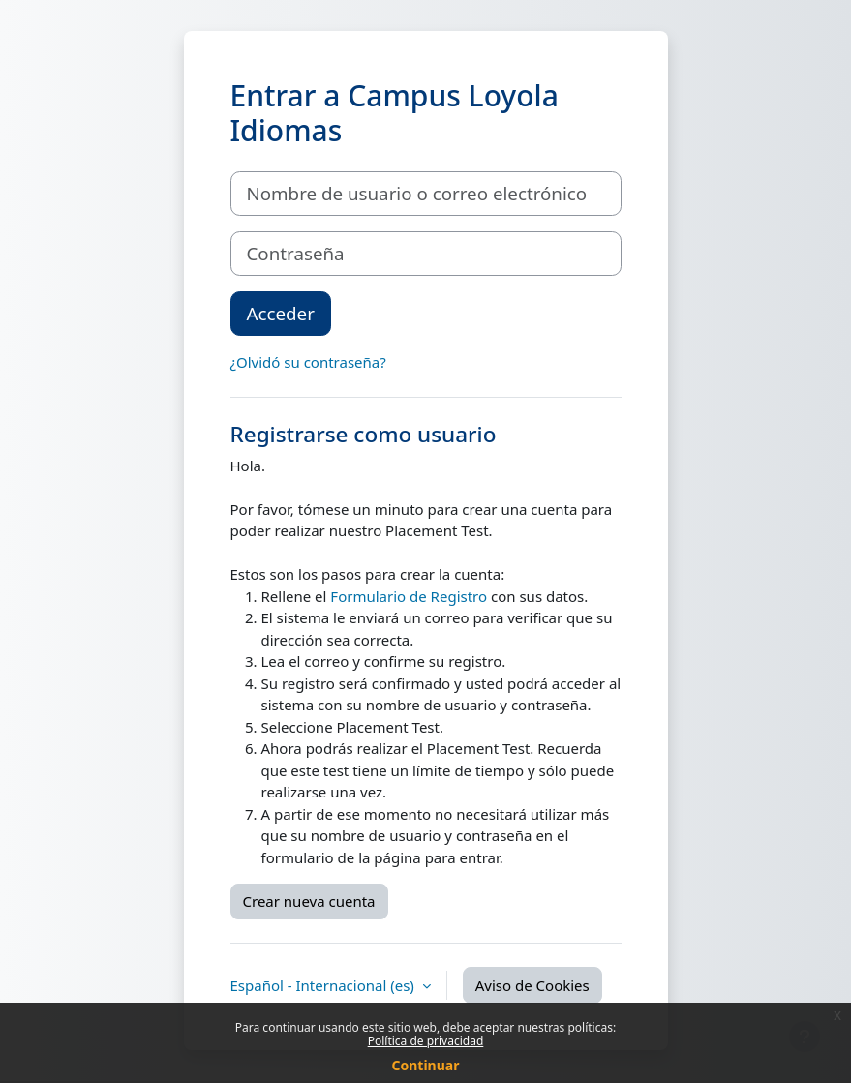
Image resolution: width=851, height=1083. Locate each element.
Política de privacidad (426, 1041)
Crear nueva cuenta (309, 901)
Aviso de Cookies (532, 985)
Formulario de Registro (408, 596)
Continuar (426, 1065)
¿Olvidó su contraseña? (308, 362)
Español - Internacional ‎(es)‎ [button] (324, 985)
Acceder (281, 313)
